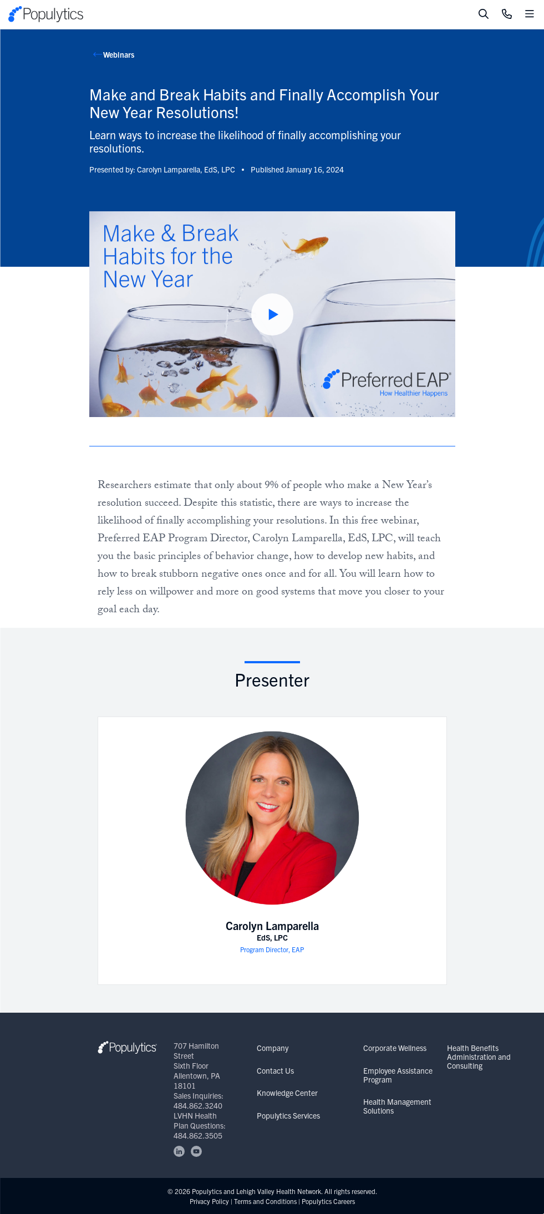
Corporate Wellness (394, 1048)
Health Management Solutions (397, 1105)
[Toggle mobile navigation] (529, 14)
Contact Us (275, 1070)
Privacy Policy (209, 1201)
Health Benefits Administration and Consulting (479, 1056)
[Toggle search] (483, 14)
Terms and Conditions (265, 1201)
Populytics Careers (328, 1201)
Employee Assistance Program (398, 1074)
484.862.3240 (198, 1105)
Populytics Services (288, 1115)
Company (272, 1048)
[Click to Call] (507, 14)
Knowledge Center (287, 1093)
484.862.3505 (198, 1135)
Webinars (118, 54)
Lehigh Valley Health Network (278, 1191)
